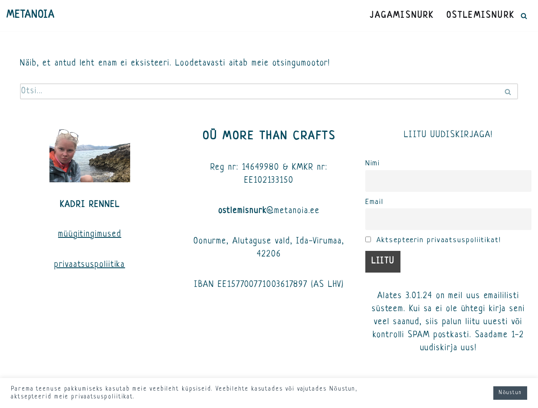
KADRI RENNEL (90, 205)
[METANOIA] (31, 15)
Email (374, 202)
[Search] (524, 16)
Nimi (373, 163)
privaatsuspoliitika (89, 265)
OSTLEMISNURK (480, 15)
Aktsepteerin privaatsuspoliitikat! (433, 240)
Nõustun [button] (510, 393)
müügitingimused (89, 234)
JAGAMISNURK (402, 15)
